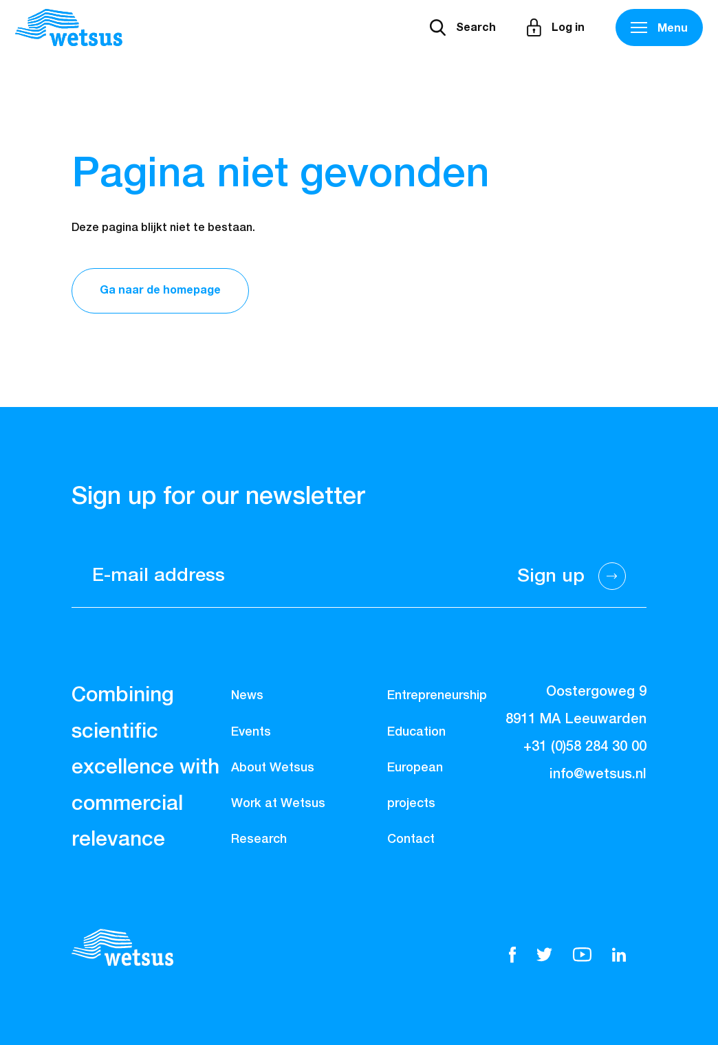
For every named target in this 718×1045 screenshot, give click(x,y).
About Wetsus (272, 768)
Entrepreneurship (437, 696)
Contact (411, 839)
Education (416, 732)
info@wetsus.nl (598, 774)
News (247, 696)
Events (251, 732)
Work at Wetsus (278, 804)
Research (259, 839)
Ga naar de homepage (160, 290)
